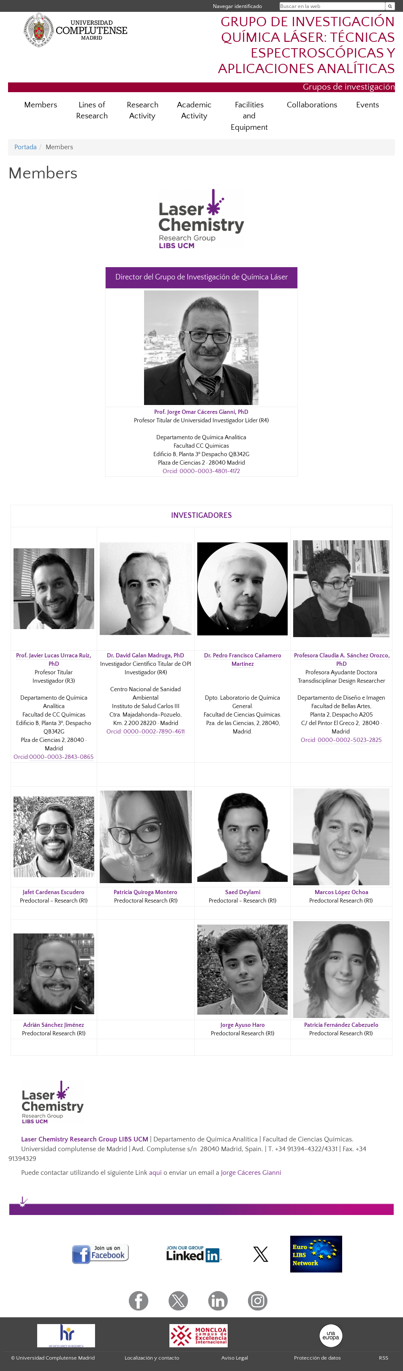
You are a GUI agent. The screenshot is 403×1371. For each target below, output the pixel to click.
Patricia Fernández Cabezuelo (341, 1025)
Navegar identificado (237, 6)
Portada (25, 147)
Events (367, 105)
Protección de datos (317, 1358)
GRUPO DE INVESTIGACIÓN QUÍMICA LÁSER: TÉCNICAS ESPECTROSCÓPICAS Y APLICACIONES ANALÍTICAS (306, 45)
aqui (155, 1173)
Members (40, 105)
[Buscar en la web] (390, 6)
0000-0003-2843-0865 (61, 757)
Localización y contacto (152, 1358)
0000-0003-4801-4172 (210, 471)
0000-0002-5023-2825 (350, 740)
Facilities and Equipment (249, 116)
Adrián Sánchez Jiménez (53, 1025)
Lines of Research (92, 111)
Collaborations (312, 105)
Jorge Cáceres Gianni (251, 1173)
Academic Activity (194, 111)
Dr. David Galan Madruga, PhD (145, 655)
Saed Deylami (242, 892)
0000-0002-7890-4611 (154, 731)
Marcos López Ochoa (341, 892)
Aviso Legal (234, 1358)
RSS (383, 1358)
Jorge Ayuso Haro (243, 1025)
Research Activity (142, 111)
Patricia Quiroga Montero (145, 892)
